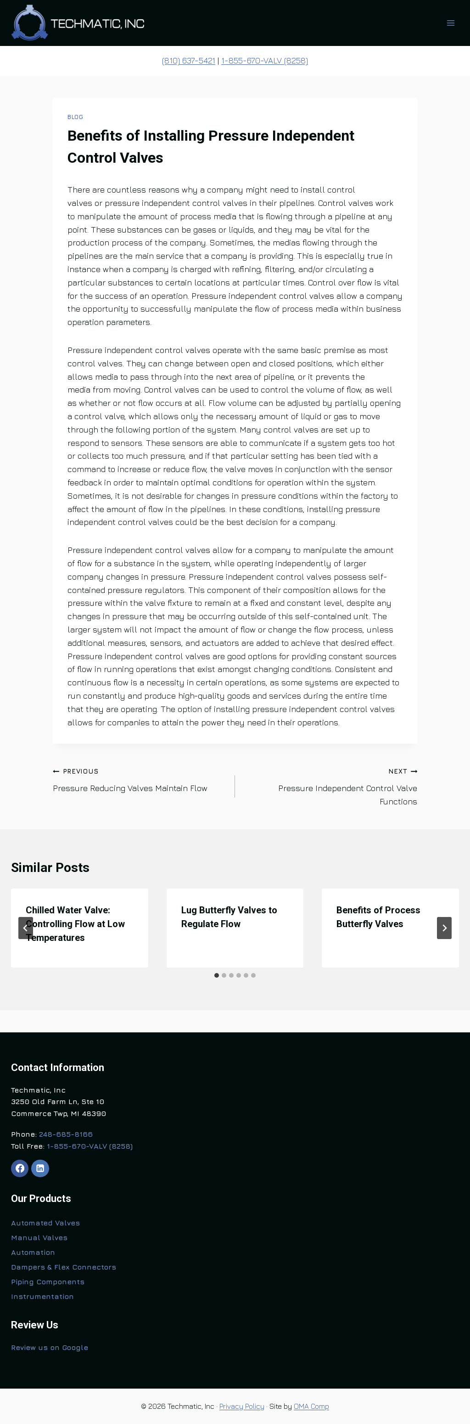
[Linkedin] (40, 1168)
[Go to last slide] (25, 928)
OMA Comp (311, 1406)
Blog (75, 117)
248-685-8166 (66, 1134)
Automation (33, 1252)
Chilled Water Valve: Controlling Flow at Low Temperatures (75, 924)
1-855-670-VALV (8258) (264, 60)
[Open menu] (450, 23)
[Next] (444, 928)
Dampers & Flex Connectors (63, 1267)
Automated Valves (45, 1223)
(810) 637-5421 (188, 60)
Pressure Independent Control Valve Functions (330, 785)
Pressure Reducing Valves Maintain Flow (140, 778)
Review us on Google (49, 1347)
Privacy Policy (241, 1406)
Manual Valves (39, 1237)
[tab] (216, 975)
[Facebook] (19, 1168)
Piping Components (47, 1281)
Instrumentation (42, 1296)
